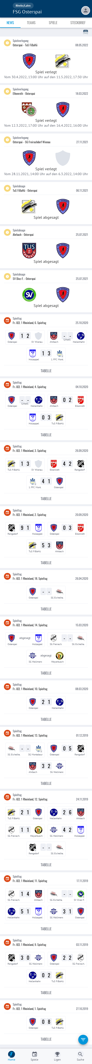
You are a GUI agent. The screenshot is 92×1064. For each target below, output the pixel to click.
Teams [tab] (31, 22)
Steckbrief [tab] (77, 22)
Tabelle (46, 370)
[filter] (83, 1040)
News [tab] (10, 22)
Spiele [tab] (53, 22)
